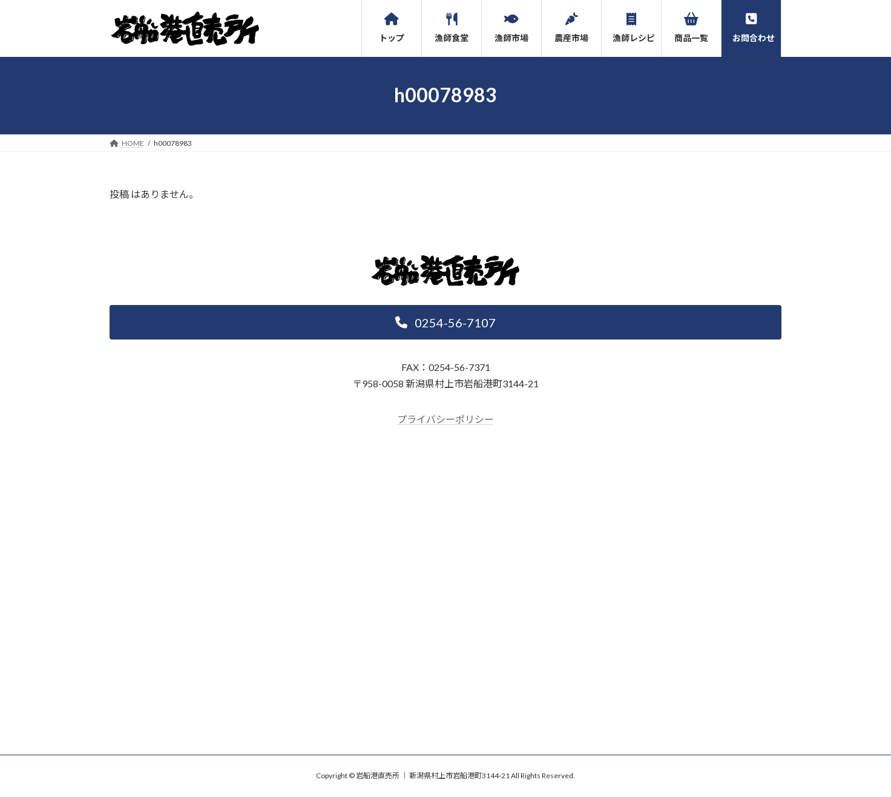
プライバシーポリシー (445, 419)
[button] (445, 322)
